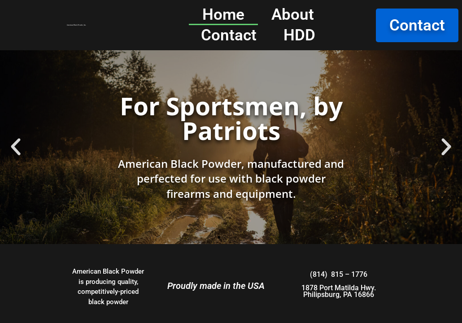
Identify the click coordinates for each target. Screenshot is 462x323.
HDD (299, 35)
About (292, 14)
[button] (15, 147)
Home (223, 14)
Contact (229, 35)
